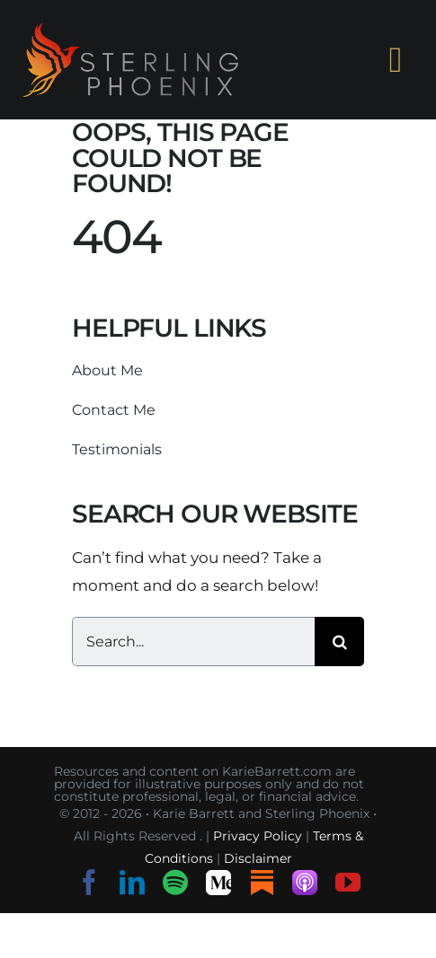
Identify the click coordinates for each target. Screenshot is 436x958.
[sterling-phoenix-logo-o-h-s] (130, 30)
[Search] (339, 641)
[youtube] (347, 882)
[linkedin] (132, 882)
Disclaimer (258, 858)
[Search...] (193, 641)
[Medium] (218, 882)
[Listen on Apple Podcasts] (304, 882)
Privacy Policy (257, 836)
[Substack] (261, 882)
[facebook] (89, 882)
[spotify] (175, 882)
